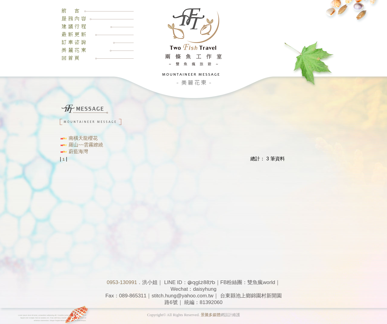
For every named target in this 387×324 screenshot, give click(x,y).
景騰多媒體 (210, 315)
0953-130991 (122, 282)
